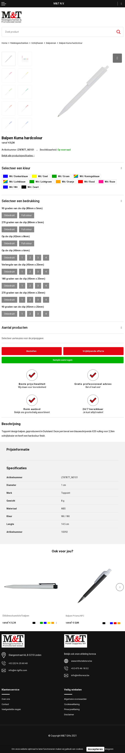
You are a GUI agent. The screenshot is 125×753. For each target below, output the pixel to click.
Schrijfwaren (37, 43)
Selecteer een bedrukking (21, 201)
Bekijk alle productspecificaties (18, 155)
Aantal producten (15, 327)
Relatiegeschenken (19, 43)
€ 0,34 (9, 622)
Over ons (6, 699)
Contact (5, 704)
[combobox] (58, 32)
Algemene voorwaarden (75, 699)
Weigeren (109, 749)
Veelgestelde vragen (11, 709)
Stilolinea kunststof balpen (15, 616)
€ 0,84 (72, 622)
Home (4, 43)
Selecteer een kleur (16, 168)
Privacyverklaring (72, 709)
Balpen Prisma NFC (75, 616)
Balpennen (51, 43)
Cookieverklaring (72, 704)
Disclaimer (69, 714)
